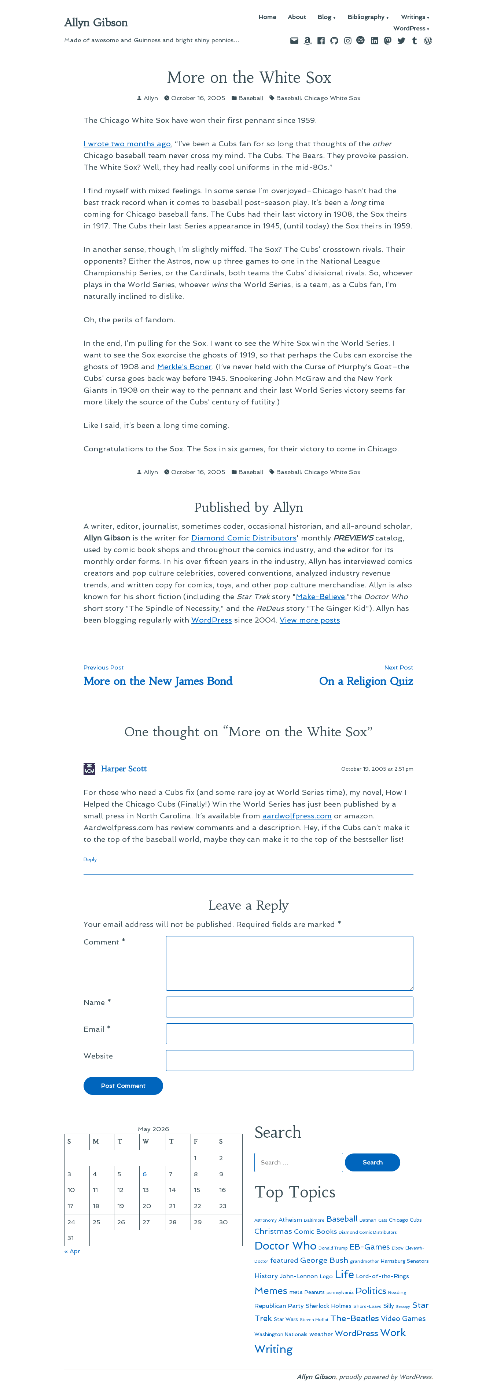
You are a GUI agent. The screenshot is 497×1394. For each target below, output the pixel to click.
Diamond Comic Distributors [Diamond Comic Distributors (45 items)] (368, 1232)
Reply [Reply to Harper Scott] (90, 859)
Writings (413, 17)
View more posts (310, 620)
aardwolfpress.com (297, 815)
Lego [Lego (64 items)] (326, 1276)
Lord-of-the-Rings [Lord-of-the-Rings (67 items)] (382, 1276)
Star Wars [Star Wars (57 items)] (286, 1319)
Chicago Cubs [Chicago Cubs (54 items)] (405, 1220)
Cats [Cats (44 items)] (382, 1220)
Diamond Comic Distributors (244, 537)
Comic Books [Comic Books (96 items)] (315, 1231)
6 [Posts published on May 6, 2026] (145, 1174)
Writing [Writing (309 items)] (273, 1349)
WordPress (409, 29)
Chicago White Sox (332, 98)
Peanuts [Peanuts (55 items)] (315, 1292)
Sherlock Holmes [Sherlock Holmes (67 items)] (328, 1306)
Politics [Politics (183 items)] (371, 1290)
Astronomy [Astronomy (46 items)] (265, 1220)
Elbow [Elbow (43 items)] (398, 1248)
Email (97, 1029)
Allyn (151, 98)
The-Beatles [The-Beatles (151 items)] (354, 1318)
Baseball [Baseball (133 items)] (342, 1219)
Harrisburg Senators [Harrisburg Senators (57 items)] (405, 1261)
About (297, 17)
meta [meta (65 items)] (296, 1292)
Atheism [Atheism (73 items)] (290, 1219)
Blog (324, 17)
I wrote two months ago (127, 143)
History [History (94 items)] (266, 1276)
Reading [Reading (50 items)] (397, 1292)
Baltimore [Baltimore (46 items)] (314, 1220)
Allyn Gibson (96, 22)
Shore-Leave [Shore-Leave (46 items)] (367, 1306)
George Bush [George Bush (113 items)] (324, 1260)
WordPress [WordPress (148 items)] (356, 1333)
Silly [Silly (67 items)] (388, 1306)
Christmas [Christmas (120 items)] (273, 1231)
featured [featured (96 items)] (284, 1260)
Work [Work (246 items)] (393, 1332)
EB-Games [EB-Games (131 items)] (369, 1246)
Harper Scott (124, 768)
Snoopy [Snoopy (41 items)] (403, 1306)
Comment (105, 942)
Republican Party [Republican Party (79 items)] (279, 1305)
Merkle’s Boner (184, 366)
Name (97, 1002)
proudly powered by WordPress (385, 1376)
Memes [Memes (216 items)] (270, 1290)
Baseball (251, 98)
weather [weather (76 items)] (321, 1334)
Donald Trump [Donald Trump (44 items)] (333, 1248)
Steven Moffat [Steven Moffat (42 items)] (314, 1319)
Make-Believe (320, 596)
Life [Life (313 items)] (344, 1274)
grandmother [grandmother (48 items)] (364, 1261)
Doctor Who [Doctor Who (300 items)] (285, 1246)
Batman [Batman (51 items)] (368, 1220)
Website (98, 1056)
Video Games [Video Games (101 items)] (403, 1318)
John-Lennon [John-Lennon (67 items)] (299, 1276)
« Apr (72, 1251)
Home (267, 17)
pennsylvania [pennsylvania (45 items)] (340, 1292)
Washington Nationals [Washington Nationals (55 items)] (281, 1334)
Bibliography (366, 17)
